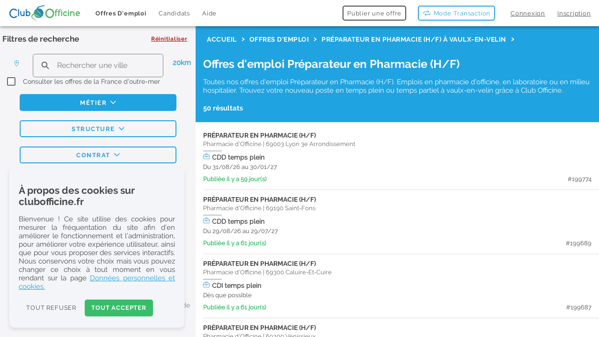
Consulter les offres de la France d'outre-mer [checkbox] (91, 81)
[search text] (98, 65)
